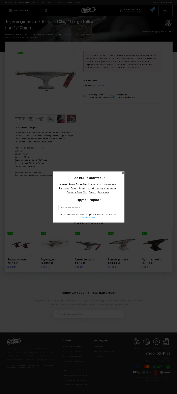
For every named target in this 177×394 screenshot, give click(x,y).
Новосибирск (109, 184)
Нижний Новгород (96, 188)
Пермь (74, 188)
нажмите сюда (88, 217)
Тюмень (92, 192)
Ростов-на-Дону (74, 192)
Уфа (85, 192)
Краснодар (111, 188)
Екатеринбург (94, 184)
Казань (82, 188)
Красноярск (103, 192)
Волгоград (64, 188)
